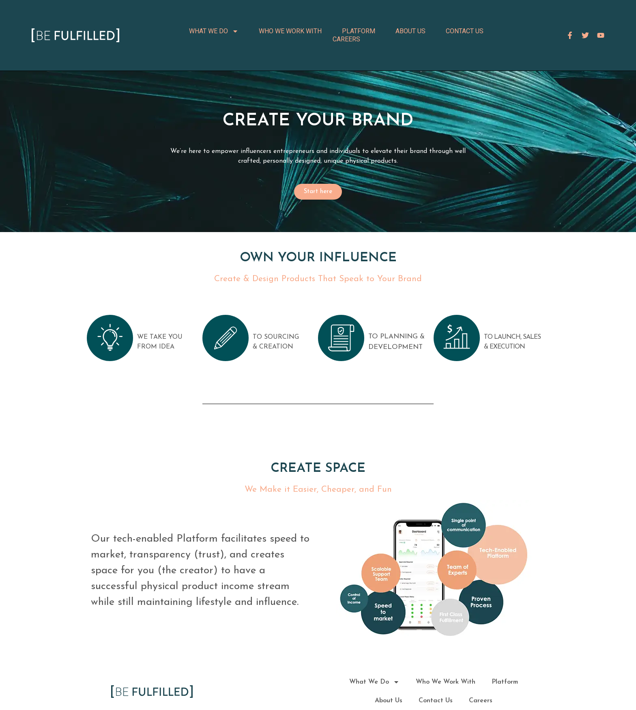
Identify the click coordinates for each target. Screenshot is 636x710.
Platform (358, 31)
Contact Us (464, 31)
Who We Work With (290, 31)
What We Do (213, 31)
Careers (346, 39)
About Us (410, 31)
